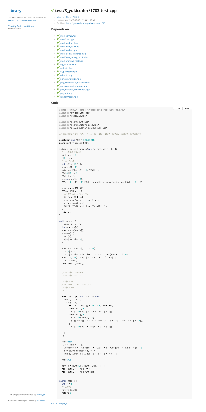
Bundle (177, 108)
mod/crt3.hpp (65, 39)
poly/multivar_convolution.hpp (73, 89)
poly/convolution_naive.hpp (72, 86)
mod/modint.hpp (67, 50)
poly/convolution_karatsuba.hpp (74, 82)
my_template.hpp (67, 64)
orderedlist (41, 401)
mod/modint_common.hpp (71, 53)
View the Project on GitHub (28, 27)
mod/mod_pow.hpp (68, 46)
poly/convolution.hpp (69, 78)
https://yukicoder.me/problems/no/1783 (85, 23)
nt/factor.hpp (65, 68)
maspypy (41, 394)
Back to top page (59, 403)
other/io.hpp (65, 75)
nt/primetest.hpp (67, 71)
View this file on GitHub (68, 17)
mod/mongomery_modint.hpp (73, 57)
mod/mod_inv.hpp (67, 43)
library (14, 10)
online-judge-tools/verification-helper (22, 20)
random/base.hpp (67, 96)
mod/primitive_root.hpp (70, 61)
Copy (187, 108)
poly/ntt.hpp (64, 93)
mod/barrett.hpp (67, 35)
